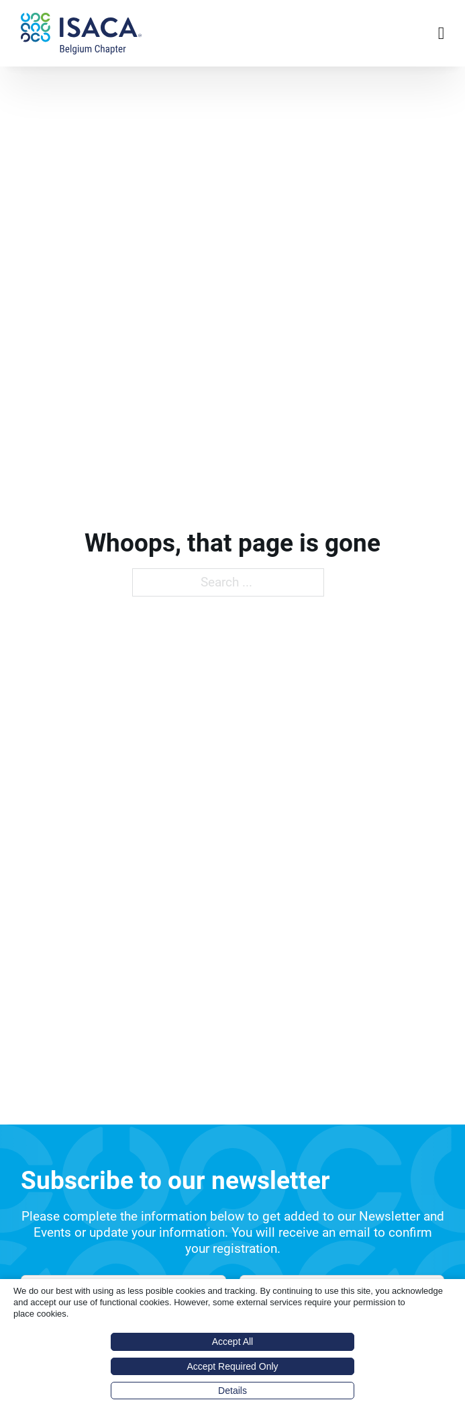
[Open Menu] (441, 33)
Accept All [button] (232, 1341)
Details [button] (232, 1390)
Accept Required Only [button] (232, 1366)
